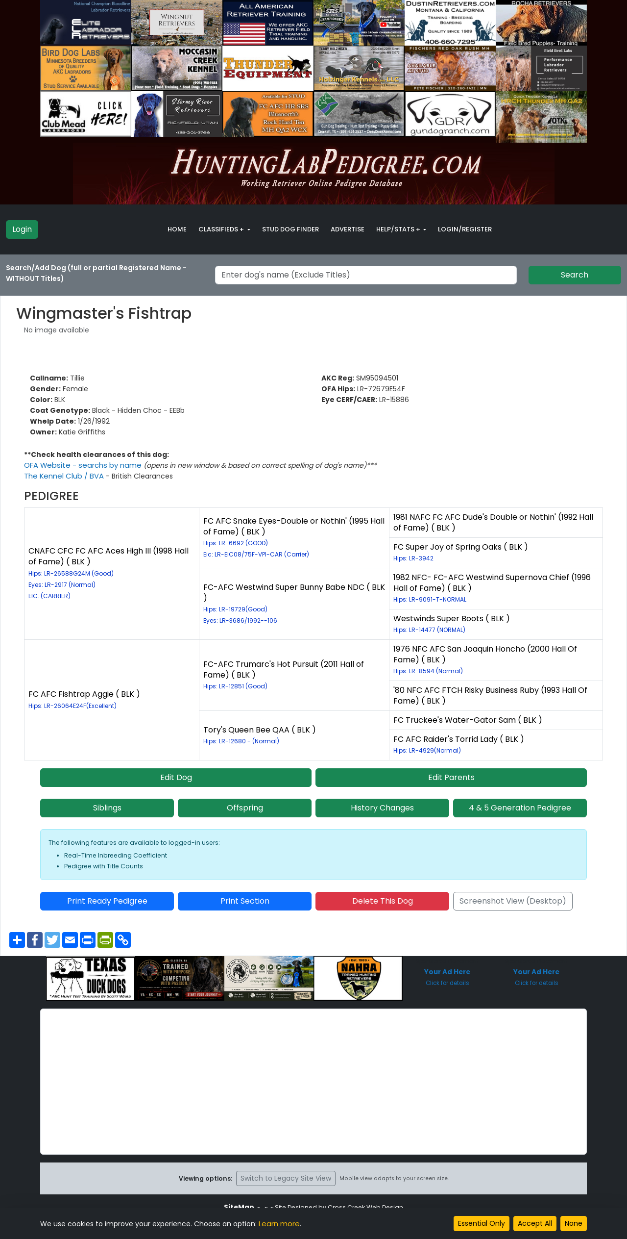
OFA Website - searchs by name (80, 465)
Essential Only (481, 1223)
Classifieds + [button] (221, 229)
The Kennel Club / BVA (63, 476)
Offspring (245, 807)
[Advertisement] (313, 1081)
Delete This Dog (382, 901)
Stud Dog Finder (290, 229)
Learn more (278, 1224)
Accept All (535, 1223)
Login (22, 229)
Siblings (107, 807)
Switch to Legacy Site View (286, 1178)
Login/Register (465, 229)
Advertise (347, 229)
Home (177, 229)
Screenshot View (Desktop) (512, 901)
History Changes (382, 807)
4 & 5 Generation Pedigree (520, 807)
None (573, 1223)
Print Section (244, 901)
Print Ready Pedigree (107, 901)
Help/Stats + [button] (399, 229)
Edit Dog (176, 777)
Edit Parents (451, 777)
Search (574, 274)
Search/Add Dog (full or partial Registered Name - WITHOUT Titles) (96, 273)
